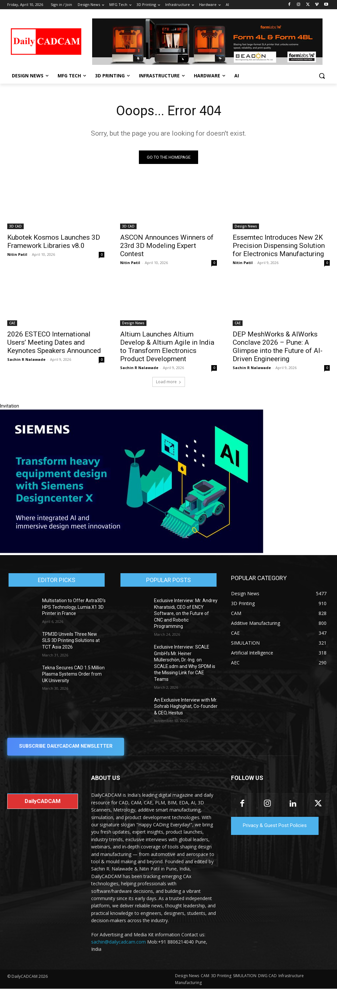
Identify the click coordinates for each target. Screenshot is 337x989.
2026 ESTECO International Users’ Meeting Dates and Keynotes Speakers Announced (54, 342)
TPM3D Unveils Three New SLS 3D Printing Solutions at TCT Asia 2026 (71, 641)
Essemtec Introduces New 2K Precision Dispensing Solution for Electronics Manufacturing (279, 245)
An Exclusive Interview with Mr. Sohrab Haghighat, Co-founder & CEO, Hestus (186, 706)
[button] (322, 76)
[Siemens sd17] (131, 551)
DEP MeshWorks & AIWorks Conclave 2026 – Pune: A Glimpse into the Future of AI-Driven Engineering (278, 346)
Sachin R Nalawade (26, 359)
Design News (246, 226)
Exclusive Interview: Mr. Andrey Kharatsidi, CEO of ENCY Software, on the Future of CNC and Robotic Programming (186, 613)
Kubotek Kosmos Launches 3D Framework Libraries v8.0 (53, 241)
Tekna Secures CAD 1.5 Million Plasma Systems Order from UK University (73, 674)
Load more (168, 382)
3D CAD (15, 226)
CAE (12, 323)
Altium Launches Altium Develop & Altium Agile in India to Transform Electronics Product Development (167, 346)
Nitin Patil (17, 254)
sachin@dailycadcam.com (118, 942)
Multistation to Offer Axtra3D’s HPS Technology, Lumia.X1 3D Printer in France (74, 607)
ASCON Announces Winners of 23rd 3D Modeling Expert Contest (167, 245)
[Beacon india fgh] (207, 41)
